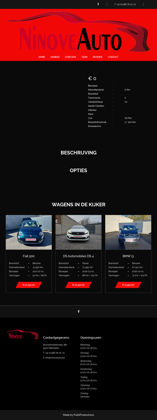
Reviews (97, 57)
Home (42, 57)
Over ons (70, 57)
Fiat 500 (29, 256)
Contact (113, 57)
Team (84, 57)
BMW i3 (128, 256)
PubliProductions (84, 414)
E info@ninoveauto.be (54, 357)
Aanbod (55, 57)
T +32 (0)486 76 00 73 (125, 4)
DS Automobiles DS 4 (78, 256)
